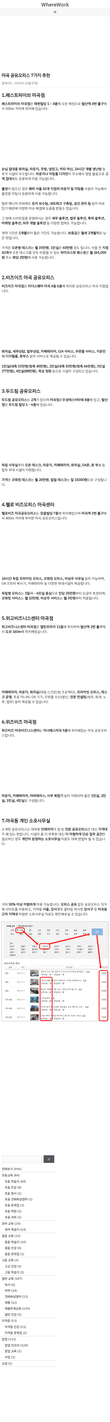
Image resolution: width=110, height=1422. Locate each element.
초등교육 (7, 1175)
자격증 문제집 (13, 1333)
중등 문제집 (12, 1254)
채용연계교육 (13, 1308)
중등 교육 (8, 1236)
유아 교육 (8, 1223)
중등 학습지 (12, 1242)
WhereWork (55, 5)
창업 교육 (11, 1351)
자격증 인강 (12, 1327)
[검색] (49, 1159)
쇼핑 (4, 1363)
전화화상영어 (13, 1296)
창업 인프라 (12, 1345)
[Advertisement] (55, 40)
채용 (7, 1302)
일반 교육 (8, 1278)
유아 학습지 (12, 1229)
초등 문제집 (12, 1205)
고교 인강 (11, 1266)
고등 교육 (8, 1260)
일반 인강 (11, 1314)
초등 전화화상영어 (16, 1199)
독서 (7, 1284)
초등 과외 (11, 1217)
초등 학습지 (12, 1181)
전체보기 (7, 1169)
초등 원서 (11, 1193)
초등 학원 (11, 1211)
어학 (7, 1290)
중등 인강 (11, 1248)
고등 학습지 (12, 1272)
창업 (4, 1339)
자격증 (6, 1320)
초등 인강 (11, 1187)
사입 (7, 1357)
